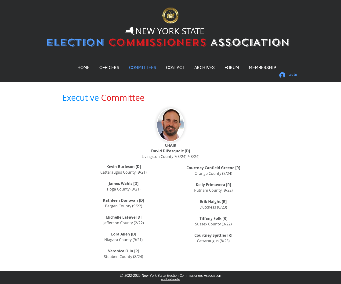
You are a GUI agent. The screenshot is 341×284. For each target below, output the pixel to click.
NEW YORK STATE (170, 31)
